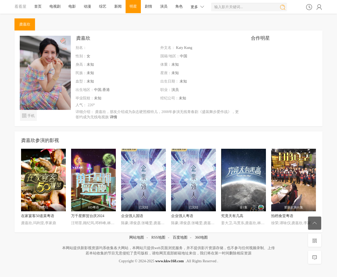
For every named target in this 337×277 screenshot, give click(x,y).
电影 (72, 6)
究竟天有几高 (232, 216)
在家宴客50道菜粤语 (37, 216)
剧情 (148, 6)
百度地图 (180, 237)
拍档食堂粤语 (282, 216)
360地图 (201, 237)
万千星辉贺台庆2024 (87, 216)
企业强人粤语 (182, 216)
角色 (179, 6)
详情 (113, 117)
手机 (28, 115)
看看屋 (20, 6)
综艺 (102, 6)
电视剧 (55, 6)
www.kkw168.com (169, 261)
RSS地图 (158, 237)
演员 (163, 6)
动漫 (87, 6)
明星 (133, 6)
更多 (197, 6)
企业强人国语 (132, 216)
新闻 (118, 6)
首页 (38, 6)
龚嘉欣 (24, 24)
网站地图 (136, 237)
